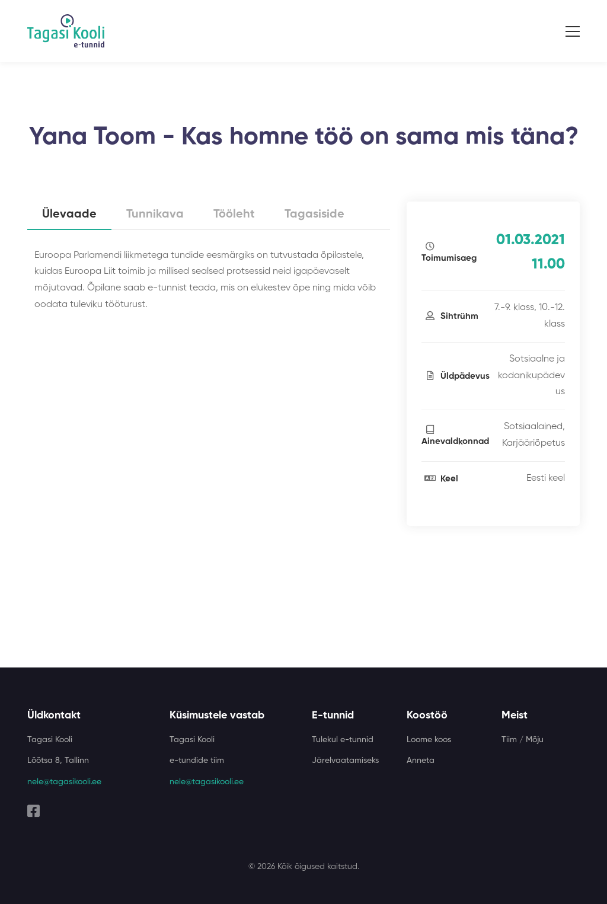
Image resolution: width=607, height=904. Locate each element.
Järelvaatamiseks (345, 760)
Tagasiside (314, 215)
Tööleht (234, 215)
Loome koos (429, 740)
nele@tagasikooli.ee (64, 782)
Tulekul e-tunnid (342, 740)
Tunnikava (155, 215)
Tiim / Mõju (522, 740)
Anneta (421, 760)
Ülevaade (69, 215)
